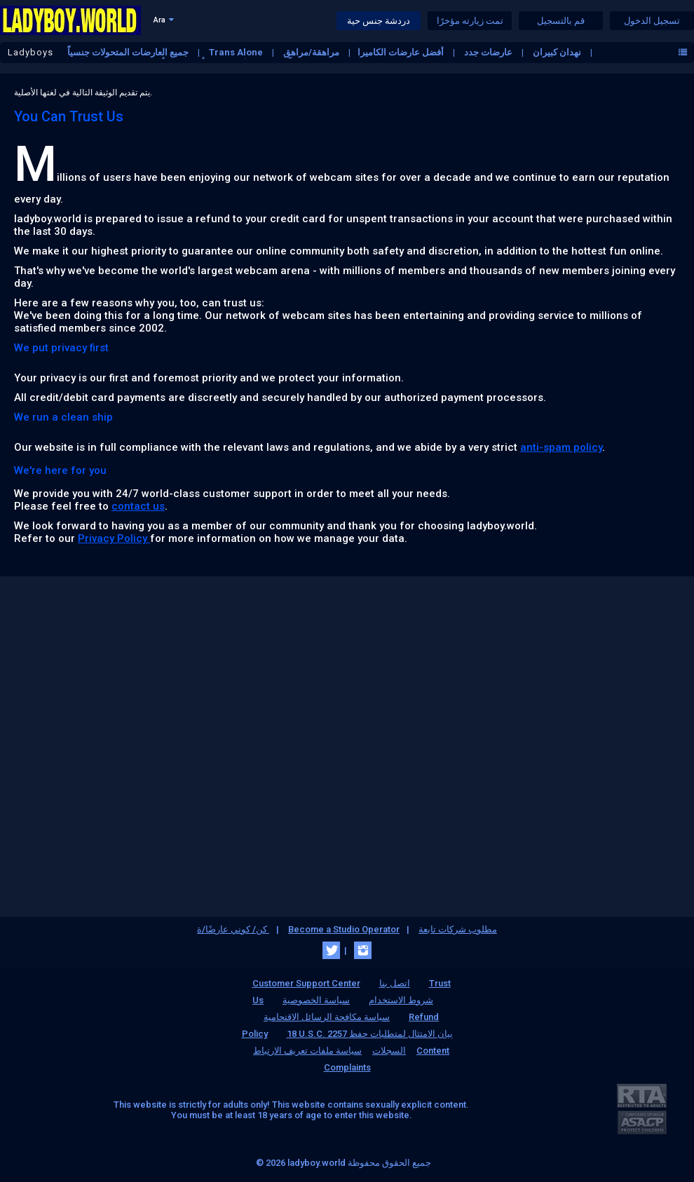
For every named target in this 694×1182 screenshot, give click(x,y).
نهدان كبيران (558, 52)
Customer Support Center (306, 983)
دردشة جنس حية (378, 20)
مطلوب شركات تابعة (458, 929)
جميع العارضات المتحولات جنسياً (129, 52)
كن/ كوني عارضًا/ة (233, 929)
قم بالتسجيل (561, 20)
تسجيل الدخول (652, 20)
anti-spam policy (561, 447)
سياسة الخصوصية (316, 1000)
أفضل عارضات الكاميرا (402, 52)
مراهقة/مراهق (312, 52)
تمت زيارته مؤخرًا (470, 20)
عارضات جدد (489, 52)
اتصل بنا (394, 983)
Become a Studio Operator (344, 929)
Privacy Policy (114, 538)
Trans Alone (237, 52)
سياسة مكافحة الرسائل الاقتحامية (327, 1017)
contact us (138, 506)
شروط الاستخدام (401, 1000)
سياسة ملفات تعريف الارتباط (307, 1050)
